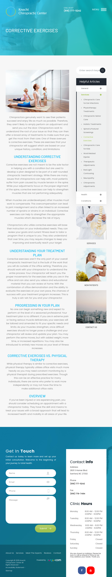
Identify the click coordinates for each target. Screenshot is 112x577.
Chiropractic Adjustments (90, 188)
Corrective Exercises (88, 143)
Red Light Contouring (89, 175)
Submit (43, 528)
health (84, 198)
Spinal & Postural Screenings (92, 134)
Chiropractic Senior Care (89, 118)
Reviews (47, 553)
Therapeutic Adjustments (90, 167)
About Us (9, 553)
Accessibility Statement (15, 567)
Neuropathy (89, 182)
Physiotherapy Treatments (90, 110)
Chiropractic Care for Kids (92, 151)
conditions (86, 205)
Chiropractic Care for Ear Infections (92, 102)
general (85, 88)
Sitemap (9, 569)
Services (91, 247)
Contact (57, 553)
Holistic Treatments (89, 126)
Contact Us (91, 331)
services (85, 95)
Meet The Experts (33, 553)
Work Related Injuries (90, 159)
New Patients (91, 289)
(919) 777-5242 (72, 11)
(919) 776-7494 (77, 493)
